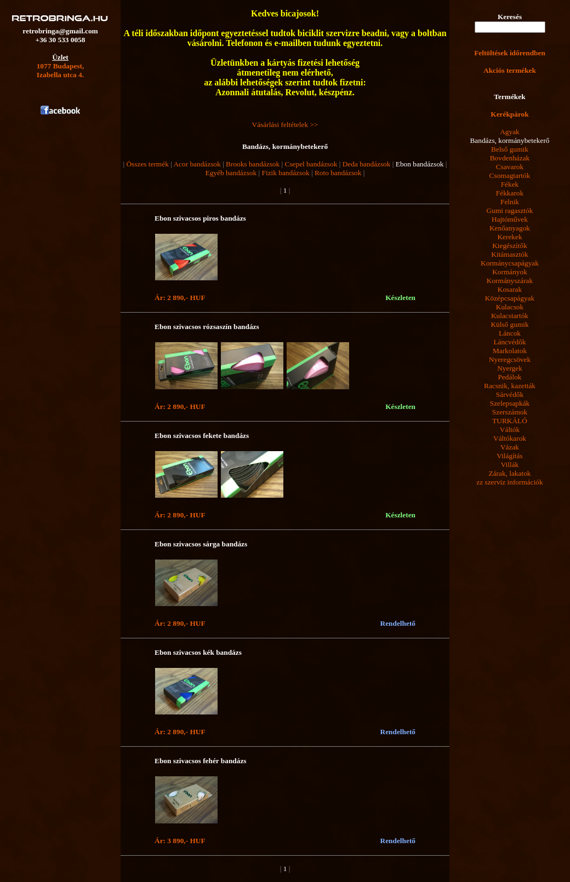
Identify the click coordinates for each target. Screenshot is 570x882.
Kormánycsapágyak (510, 263)
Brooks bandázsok (253, 164)
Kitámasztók (509, 254)
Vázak (509, 447)
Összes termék (147, 164)
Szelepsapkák (510, 403)
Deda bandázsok (367, 164)
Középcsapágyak (509, 298)
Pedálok (510, 377)
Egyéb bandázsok (231, 173)
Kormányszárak (510, 280)
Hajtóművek (510, 219)
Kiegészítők (509, 245)
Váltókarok (509, 438)
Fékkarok (509, 193)
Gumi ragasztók (510, 210)
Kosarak (510, 289)
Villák (510, 464)
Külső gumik (509, 324)
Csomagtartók (510, 175)
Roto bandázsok (338, 173)
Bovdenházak (510, 158)
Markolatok (510, 351)
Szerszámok (509, 412)
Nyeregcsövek (510, 359)
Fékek (510, 184)
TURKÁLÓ (509, 421)
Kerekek (509, 237)
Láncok (510, 333)
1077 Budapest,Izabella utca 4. (60, 70)
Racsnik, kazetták (509, 386)
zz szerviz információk (509, 482)
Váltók (510, 429)
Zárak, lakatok (510, 473)
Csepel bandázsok (311, 164)
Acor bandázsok (196, 164)
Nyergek (509, 368)
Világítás (509, 456)
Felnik (509, 202)
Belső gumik (509, 149)
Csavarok (509, 167)
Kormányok (509, 272)
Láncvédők (509, 342)
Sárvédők (509, 394)
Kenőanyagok (509, 228)
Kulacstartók (509, 316)
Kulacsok (509, 307)
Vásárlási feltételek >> (285, 124)
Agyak (510, 132)
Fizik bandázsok (286, 173)
